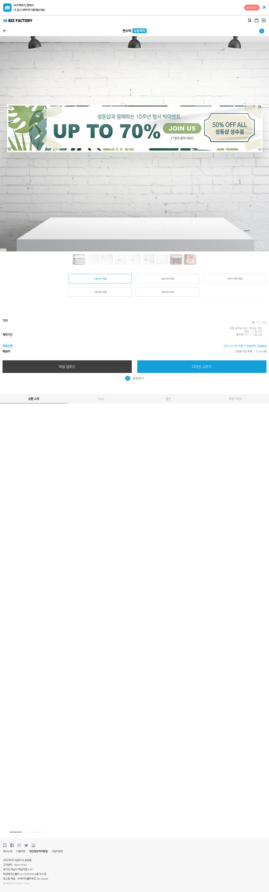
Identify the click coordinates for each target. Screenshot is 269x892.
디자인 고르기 (202, 367)
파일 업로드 (67, 367)
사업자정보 (57, 851)
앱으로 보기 (251, 7)
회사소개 (7, 851)
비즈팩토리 (18, 20)
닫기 (264, 7)
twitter (26, 845)
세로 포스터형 (167, 292)
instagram (19, 845)
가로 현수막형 (100, 278)
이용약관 (20, 851)
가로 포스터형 (100, 292)
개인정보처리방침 (38, 851)
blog (33, 845)
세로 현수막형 (167, 278)
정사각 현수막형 (234, 278)
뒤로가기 (5, 30)
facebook (12, 845)
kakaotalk (5, 845)
